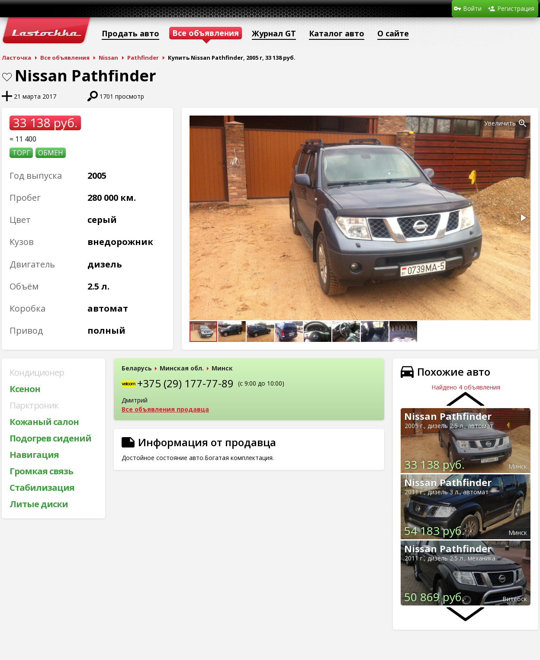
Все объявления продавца (165, 409)
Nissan (108, 57)
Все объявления (65, 57)
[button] (523, 123)
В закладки (7, 77)
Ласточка (16, 57)
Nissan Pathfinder (448, 415)
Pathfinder (143, 57)
